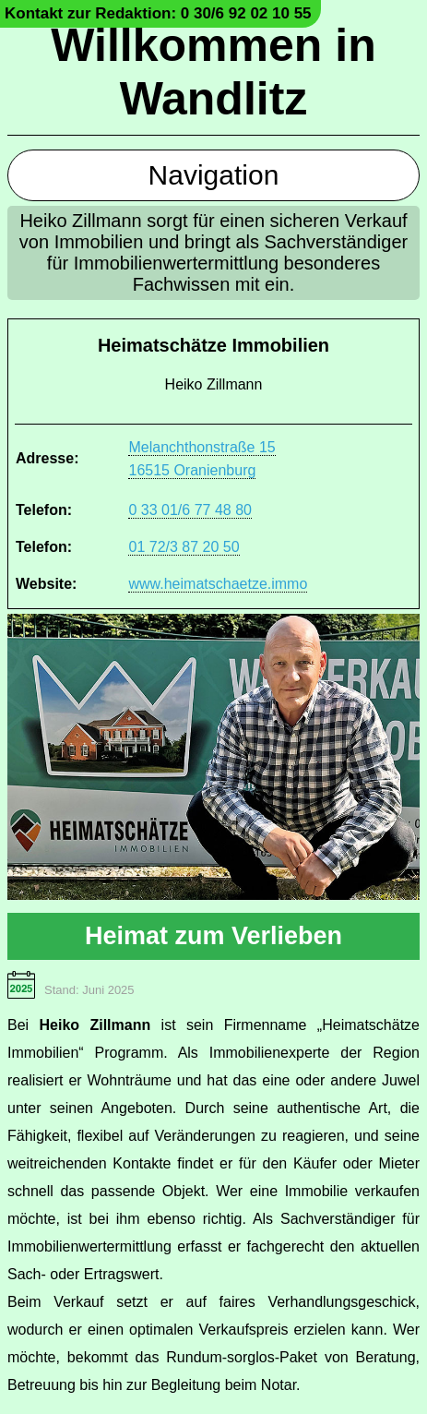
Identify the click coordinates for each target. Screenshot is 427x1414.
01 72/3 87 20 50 (183, 547)
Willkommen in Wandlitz (213, 72)
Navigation (213, 175)
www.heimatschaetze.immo (217, 584)
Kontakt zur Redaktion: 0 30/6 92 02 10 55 (158, 13)
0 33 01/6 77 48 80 (189, 510)
